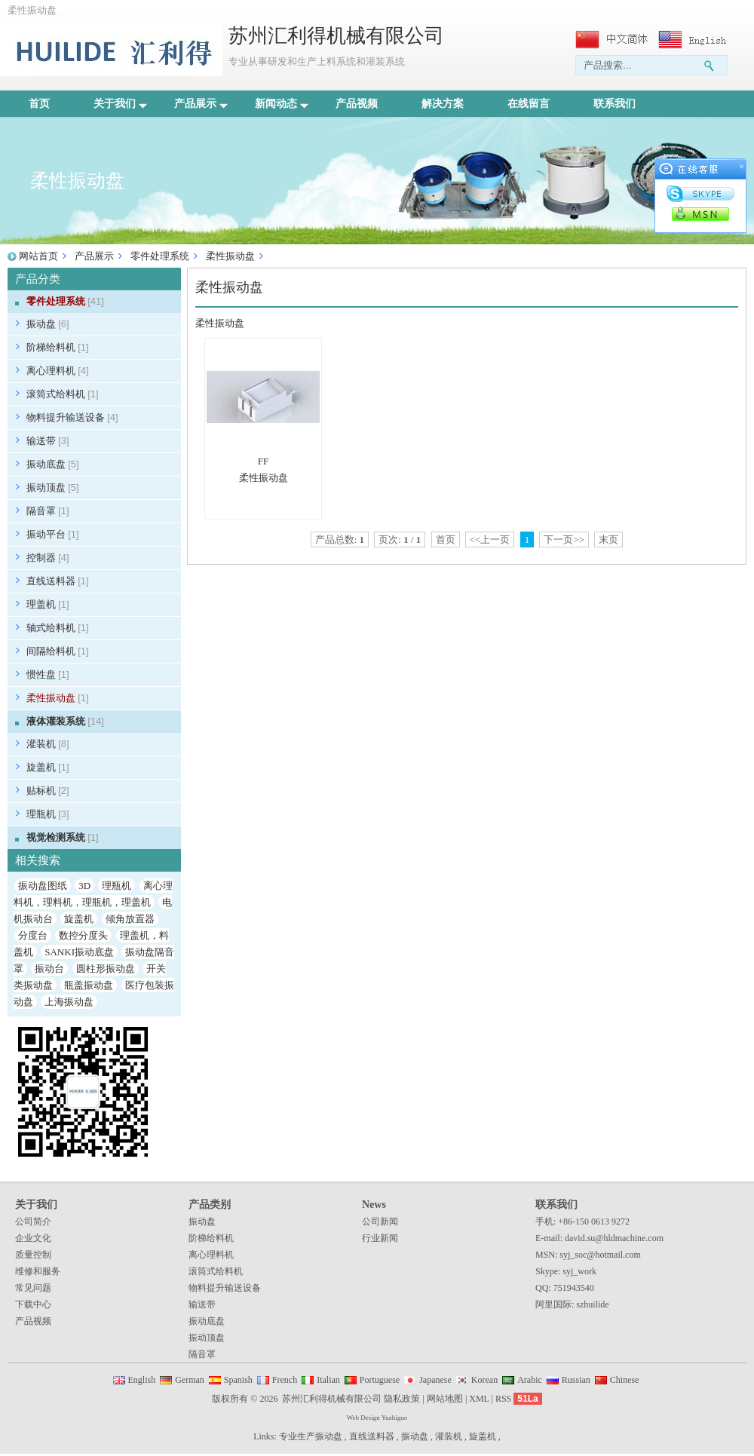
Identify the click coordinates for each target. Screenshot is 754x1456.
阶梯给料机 (57, 347)
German (189, 1380)
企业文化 (33, 1238)
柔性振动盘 (230, 256)
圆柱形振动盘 (105, 968)
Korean (484, 1380)
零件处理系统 (159, 256)
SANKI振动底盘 (79, 952)
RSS (503, 1398)
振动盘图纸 (42, 885)
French (284, 1380)
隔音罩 (47, 510)
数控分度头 (83, 935)
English (142, 1380)
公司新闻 (380, 1221)
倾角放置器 (130, 918)
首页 (39, 103)
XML (479, 1398)
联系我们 (614, 103)
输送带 (47, 440)
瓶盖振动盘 (88, 985)
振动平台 (52, 534)
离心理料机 (57, 370)
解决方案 (442, 103)
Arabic (529, 1380)
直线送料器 (57, 581)
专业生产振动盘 (310, 1436)
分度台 (33, 935)
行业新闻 (380, 1238)
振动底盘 (52, 464)
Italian (328, 1380)
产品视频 (357, 103)
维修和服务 (37, 1271)
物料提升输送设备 (72, 417)
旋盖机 (47, 767)
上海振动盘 (68, 1001)
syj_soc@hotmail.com (599, 1254)
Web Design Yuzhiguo (377, 1417)
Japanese (435, 1380)
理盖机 (47, 604)
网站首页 (38, 256)
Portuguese (380, 1380)
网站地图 (445, 1398)
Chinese (624, 1380)
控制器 (47, 557)
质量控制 (33, 1254)
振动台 (49, 968)
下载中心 (33, 1304)
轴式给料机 (57, 627)
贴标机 (47, 790)
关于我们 (120, 103)
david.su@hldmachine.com (614, 1238)
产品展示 (201, 103)
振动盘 (47, 324)
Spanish (238, 1380)
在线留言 (528, 103)
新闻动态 (281, 103)
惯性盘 (47, 674)
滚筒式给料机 (62, 394)
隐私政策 (402, 1398)
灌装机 (47, 743)
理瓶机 (47, 814)
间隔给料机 (57, 651)
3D (84, 885)
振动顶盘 (52, 487)
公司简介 (33, 1221)
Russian (576, 1380)
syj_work (579, 1271)
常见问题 (33, 1288)
